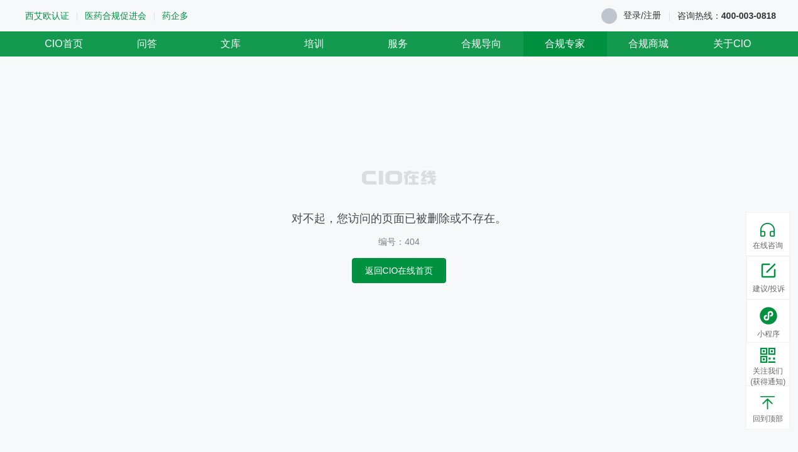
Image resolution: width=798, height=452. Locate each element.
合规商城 (648, 43)
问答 (147, 43)
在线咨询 (768, 236)
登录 (632, 15)
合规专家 (565, 43)
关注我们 (767, 367)
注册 (652, 15)
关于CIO (732, 43)
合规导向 (481, 43)
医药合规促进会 (115, 16)
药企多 (175, 16)
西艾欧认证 (47, 16)
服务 (398, 43)
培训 (314, 43)
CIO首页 (63, 43)
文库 (231, 43)
